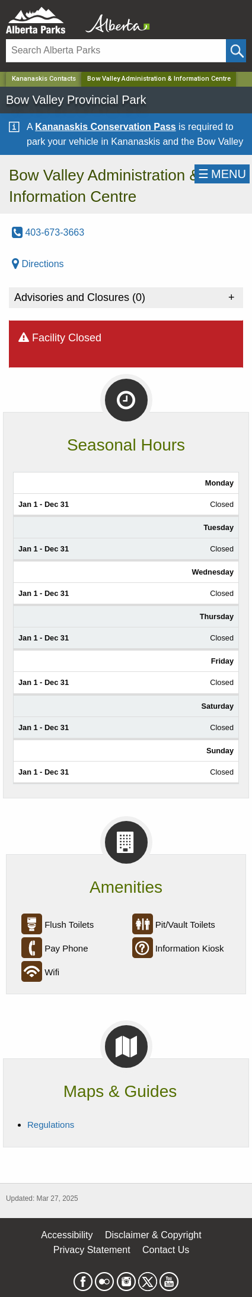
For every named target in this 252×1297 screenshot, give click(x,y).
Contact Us (165, 1250)
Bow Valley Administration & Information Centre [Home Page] (159, 79)
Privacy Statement (91, 1250)
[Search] (116, 50)
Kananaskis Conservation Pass (105, 127)
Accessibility (66, 1235)
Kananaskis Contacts (44, 79)
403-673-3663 (48, 232)
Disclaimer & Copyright (153, 1235)
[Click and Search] (236, 50)
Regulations (50, 1125)
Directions (38, 264)
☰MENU (222, 173)
